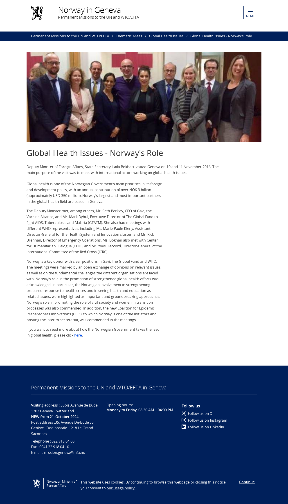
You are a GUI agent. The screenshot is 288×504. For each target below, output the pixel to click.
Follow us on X (197, 413)
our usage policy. (121, 488)
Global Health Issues (166, 36)
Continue (247, 481)
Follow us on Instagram (204, 420)
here (78, 335)
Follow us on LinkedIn (203, 427)
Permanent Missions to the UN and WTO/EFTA (70, 36)
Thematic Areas (129, 36)
